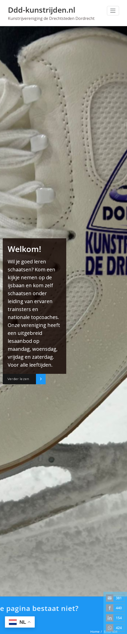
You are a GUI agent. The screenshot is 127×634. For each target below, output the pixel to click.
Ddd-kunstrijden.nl (41, 10)
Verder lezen (18, 379)
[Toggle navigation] (113, 10)
